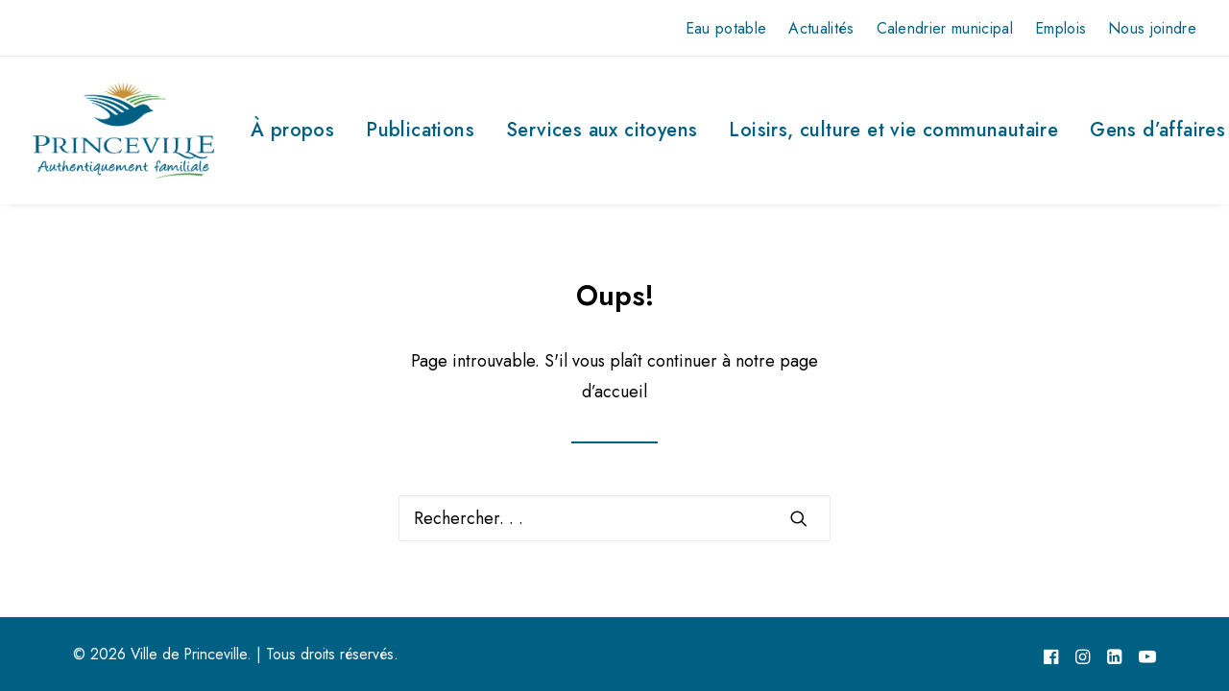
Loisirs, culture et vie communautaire (893, 130)
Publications (420, 130)
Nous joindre (1152, 28)
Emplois (1060, 28)
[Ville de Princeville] (123, 131)
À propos (292, 130)
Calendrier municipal (945, 28)
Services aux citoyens (601, 130)
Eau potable (726, 28)
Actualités (821, 28)
